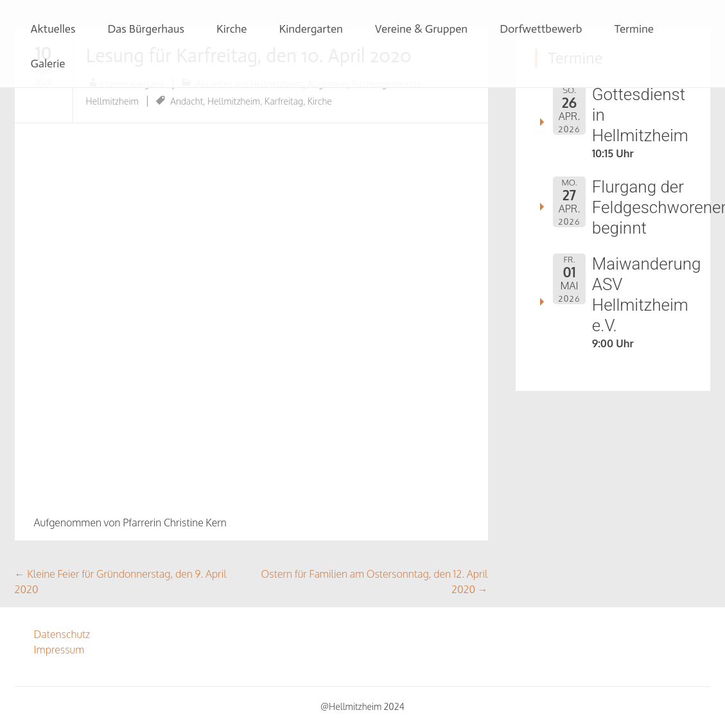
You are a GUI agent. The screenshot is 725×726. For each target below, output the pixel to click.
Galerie (48, 63)
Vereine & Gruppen (421, 29)
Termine (634, 29)
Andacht (186, 101)
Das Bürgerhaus (145, 29)
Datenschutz (62, 634)
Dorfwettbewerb (541, 29)
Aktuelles (53, 29)
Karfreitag (284, 101)
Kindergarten (310, 29)
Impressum (59, 649)
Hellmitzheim (233, 101)
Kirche (231, 29)
